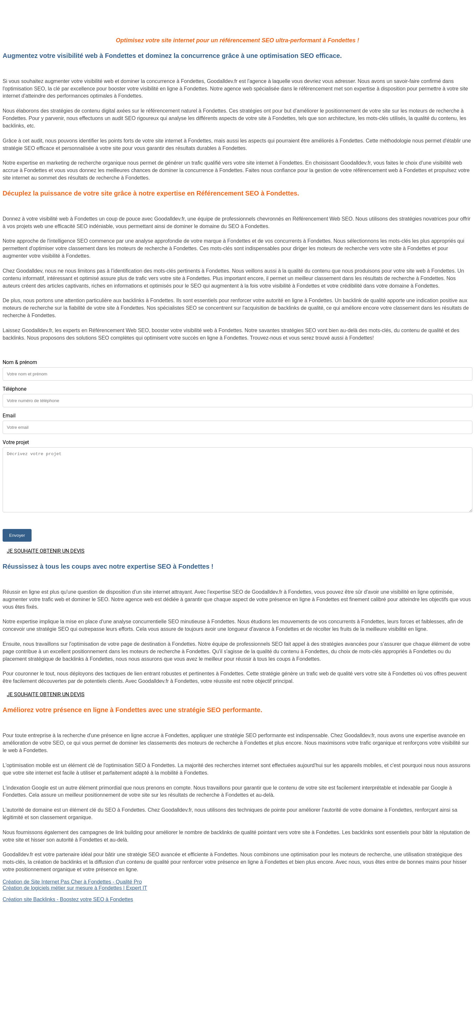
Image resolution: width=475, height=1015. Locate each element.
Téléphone (14, 389)
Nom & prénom (20, 362)
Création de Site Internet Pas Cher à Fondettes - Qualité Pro (72, 882)
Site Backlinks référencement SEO (42, 928)
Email (9, 416)
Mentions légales (237, 982)
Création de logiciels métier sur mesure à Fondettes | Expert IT (75, 888)
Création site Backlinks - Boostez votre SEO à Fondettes (68, 899)
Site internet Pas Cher (28, 911)
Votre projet (16, 442)
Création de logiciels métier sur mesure (48, 917)
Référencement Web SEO (33, 934)
